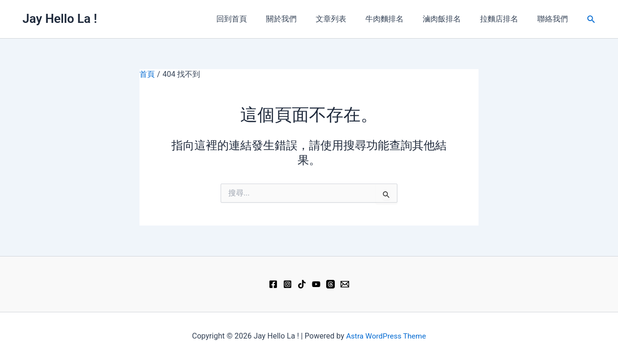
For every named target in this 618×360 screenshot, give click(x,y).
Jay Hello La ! (59, 18)
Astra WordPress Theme (386, 335)
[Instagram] (287, 284)
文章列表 (348, 18)
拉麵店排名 (505, 18)
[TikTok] (302, 284)
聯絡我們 (554, 18)
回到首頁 (256, 18)
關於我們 (302, 18)
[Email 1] (345, 284)
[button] (591, 19)
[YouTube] (316, 284)
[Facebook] (273, 284)
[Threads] (330, 284)
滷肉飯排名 (451, 18)
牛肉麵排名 (398, 18)
